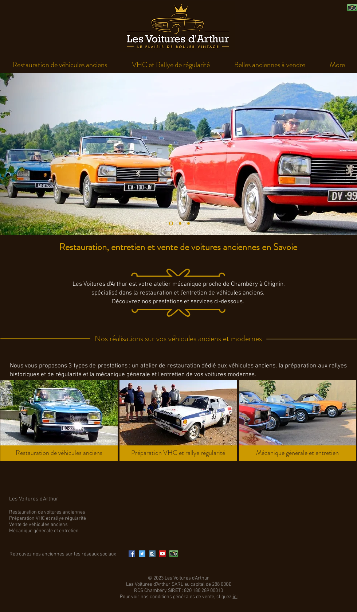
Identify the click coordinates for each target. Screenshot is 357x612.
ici (235, 597)
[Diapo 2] (180, 223)
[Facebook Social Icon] (132, 553)
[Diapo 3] (188, 223)
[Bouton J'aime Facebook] (297, 7)
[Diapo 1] (171, 224)
